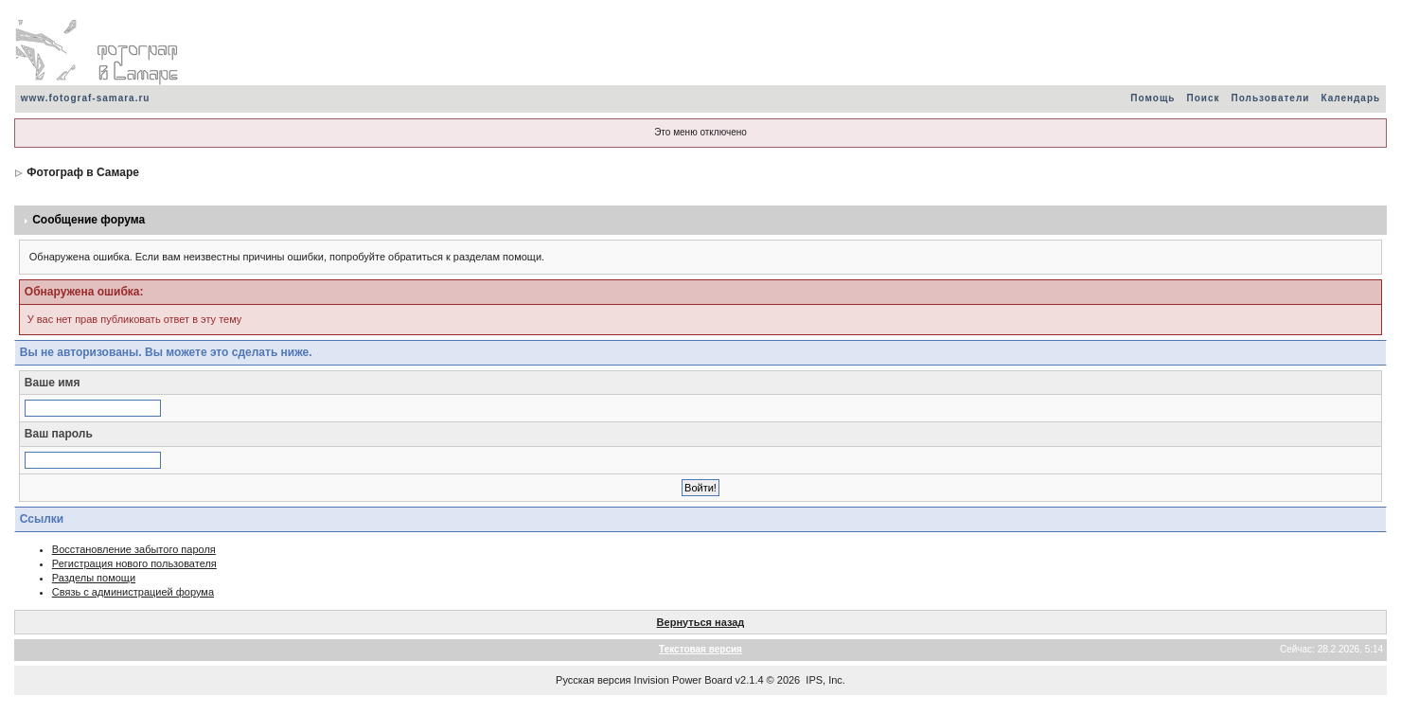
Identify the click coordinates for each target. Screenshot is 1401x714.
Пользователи (1270, 98)
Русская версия (593, 680)
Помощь (1152, 98)
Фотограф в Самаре (83, 172)
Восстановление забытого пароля (134, 549)
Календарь (1350, 98)
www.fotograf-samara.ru (86, 98)
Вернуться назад (701, 622)
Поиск (1202, 98)
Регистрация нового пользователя (134, 563)
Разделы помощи (93, 577)
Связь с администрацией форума (133, 592)
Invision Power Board (683, 680)
